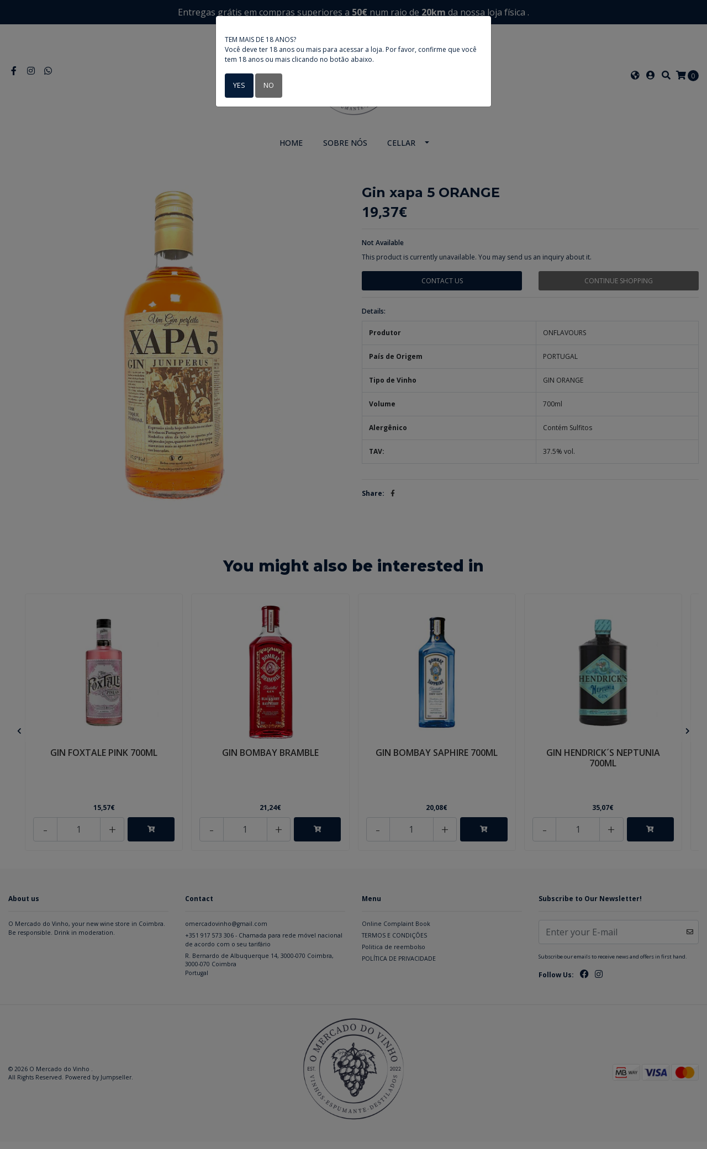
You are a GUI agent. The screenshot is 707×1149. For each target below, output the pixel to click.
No (267, 85)
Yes (238, 85)
